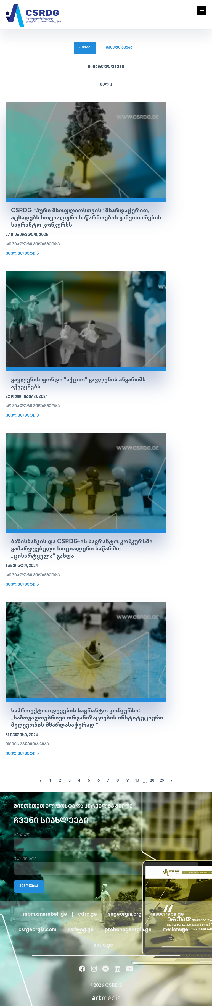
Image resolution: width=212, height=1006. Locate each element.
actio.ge (103, 945)
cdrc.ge (87, 914)
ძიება (85, 47)
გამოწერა (28, 886)
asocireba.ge (168, 914)
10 (137, 781)
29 (162, 781)
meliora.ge (175, 930)
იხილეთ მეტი (22, 253)
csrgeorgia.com (37, 930)
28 (152, 781)
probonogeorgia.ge (128, 930)
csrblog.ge (81, 930)
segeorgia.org (125, 914)
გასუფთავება (119, 48)
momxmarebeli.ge (45, 914)
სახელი (22, 835)
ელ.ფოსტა (25, 859)
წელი (106, 85)
